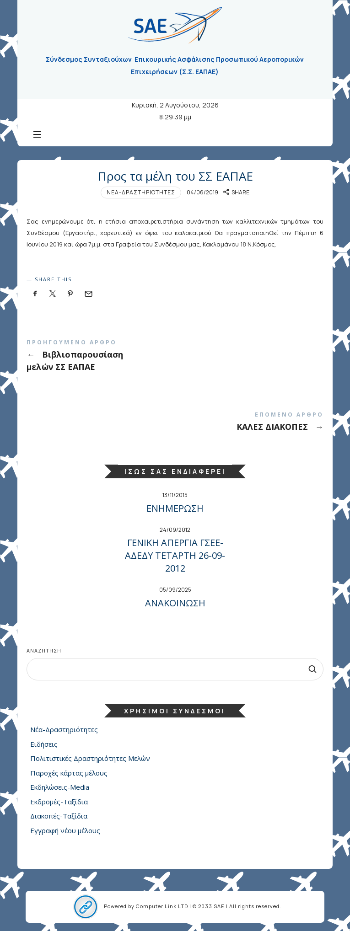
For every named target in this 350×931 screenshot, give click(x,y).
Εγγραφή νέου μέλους (65, 830)
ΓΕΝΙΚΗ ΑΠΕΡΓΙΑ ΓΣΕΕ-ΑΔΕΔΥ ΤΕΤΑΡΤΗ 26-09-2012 (175, 555)
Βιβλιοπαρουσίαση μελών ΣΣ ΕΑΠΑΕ (175, 357)
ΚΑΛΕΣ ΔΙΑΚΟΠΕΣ (175, 423)
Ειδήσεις (44, 744)
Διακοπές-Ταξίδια (58, 815)
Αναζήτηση (44, 650)
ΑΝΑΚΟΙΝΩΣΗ (175, 603)
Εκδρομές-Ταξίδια (59, 801)
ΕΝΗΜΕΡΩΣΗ (175, 508)
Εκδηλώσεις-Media (59, 787)
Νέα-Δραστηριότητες (141, 192)
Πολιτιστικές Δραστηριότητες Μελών (90, 758)
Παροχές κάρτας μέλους (69, 772)
